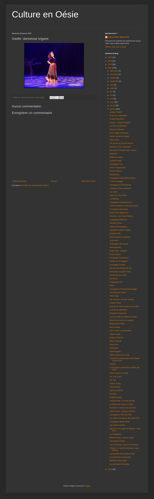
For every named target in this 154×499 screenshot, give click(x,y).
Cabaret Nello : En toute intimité (122, 401)
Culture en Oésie (45, 14)
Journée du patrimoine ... (119, 310)
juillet (112, 88)
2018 (110, 64)
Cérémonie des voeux (118, 275)
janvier (113, 109)
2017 (110, 68)
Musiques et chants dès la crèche (123, 408)
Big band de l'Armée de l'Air (120, 268)
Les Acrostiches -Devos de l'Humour (124, 445)
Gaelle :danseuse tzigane (120, 136)
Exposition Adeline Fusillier (120, 230)
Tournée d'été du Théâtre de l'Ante (123, 317)
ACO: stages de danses (119, 133)
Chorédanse (114, 175)
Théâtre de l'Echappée (118, 261)
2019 (110, 61)
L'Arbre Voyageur (116, 181)
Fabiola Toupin (115, 384)
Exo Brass (114, 279)
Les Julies (113, 192)
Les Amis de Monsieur (118, 126)
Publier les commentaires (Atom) (36, 185)
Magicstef (113, 154)
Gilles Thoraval (115, 341)
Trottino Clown (115, 303)
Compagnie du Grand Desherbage (123, 289)
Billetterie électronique (118, 461)
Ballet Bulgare (115, 352)
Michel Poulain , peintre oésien (122, 438)
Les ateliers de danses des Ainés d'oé (124, 418)
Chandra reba (115, 233)
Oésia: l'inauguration (118, 168)
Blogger (87, 486)
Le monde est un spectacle (120, 457)
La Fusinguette (115, 434)
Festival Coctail (116, 161)
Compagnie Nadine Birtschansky (122, 178)
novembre (114, 74)
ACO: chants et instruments (120, 331)
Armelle (113, 364)
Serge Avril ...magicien (118, 251)
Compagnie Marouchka (119, 209)
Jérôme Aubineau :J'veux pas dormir (124, 206)
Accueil (54, 181)
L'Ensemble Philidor (117, 441)
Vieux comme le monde (119, 373)
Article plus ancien (88, 181)
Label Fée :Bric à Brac (118, 195)
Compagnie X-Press (117, 265)
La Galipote (114, 199)
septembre (114, 81)
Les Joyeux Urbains (117, 425)
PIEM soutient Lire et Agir (120, 355)
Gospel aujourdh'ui (117, 119)
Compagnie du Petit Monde (120, 185)
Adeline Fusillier (116, 112)
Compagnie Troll (116, 164)
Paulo (112, 286)
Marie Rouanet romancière (120, 237)
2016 (110, 469)
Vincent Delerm (116, 171)
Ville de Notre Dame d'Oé (118, 37)
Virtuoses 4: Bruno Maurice (120, 188)
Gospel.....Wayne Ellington (120, 122)
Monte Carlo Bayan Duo (119, 213)
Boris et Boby (115, 327)
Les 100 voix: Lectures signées (122, 299)
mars (112, 102)
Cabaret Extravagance (118, 227)
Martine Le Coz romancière (120, 147)
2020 (110, 57)
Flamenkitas (114, 140)
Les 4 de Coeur (116, 377)
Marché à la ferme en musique (122, 320)
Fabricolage (114, 296)
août (112, 85)
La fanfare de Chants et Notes (121, 404)
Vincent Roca (115, 387)
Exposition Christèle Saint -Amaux (123, 150)
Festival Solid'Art (116, 338)
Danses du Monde (117, 129)
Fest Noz (113, 394)
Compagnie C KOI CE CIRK (121, 415)
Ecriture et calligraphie (118, 116)
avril (112, 99)
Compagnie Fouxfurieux (119, 258)
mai (111, 95)
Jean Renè (114, 240)
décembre (114, 71)
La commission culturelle (119, 464)
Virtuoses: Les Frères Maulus (121, 216)
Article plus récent (20, 181)
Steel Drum (114, 345)
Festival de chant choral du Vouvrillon (124, 306)
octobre (113, 78)
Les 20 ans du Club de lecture (121, 143)
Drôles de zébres (116, 157)
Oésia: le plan (115, 334)
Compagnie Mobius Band (120, 422)
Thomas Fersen (116, 223)
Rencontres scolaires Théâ (120, 272)
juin (111, 92)
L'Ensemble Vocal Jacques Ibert (122, 454)
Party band (114, 348)
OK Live (113, 380)
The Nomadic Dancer (118, 292)
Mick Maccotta (115, 247)
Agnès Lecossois (116, 390)
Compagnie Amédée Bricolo (121, 202)
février (113, 106)
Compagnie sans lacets (119, 244)
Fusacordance (115, 254)
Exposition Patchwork (118, 313)
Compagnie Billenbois (118, 220)
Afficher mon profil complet (115, 47)
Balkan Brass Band (117, 324)
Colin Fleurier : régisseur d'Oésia (122, 411)
